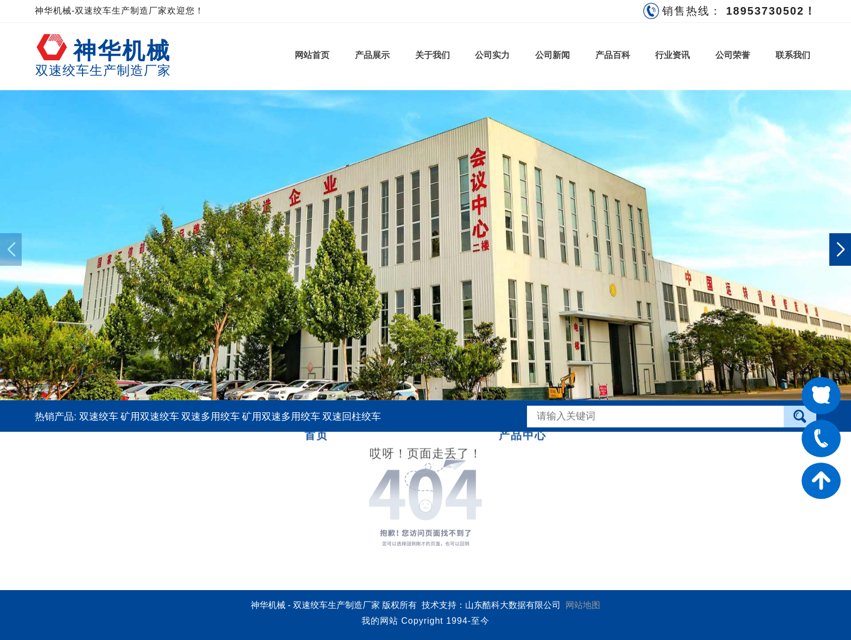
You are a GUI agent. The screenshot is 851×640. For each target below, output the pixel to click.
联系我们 (793, 55)
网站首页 (312, 55)
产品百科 (612, 55)
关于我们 (432, 55)
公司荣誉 (732, 55)
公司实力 (492, 55)
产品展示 (372, 55)
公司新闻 (552, 55)
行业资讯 (672, 55)
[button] (840, 249)
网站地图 (583, 605)
